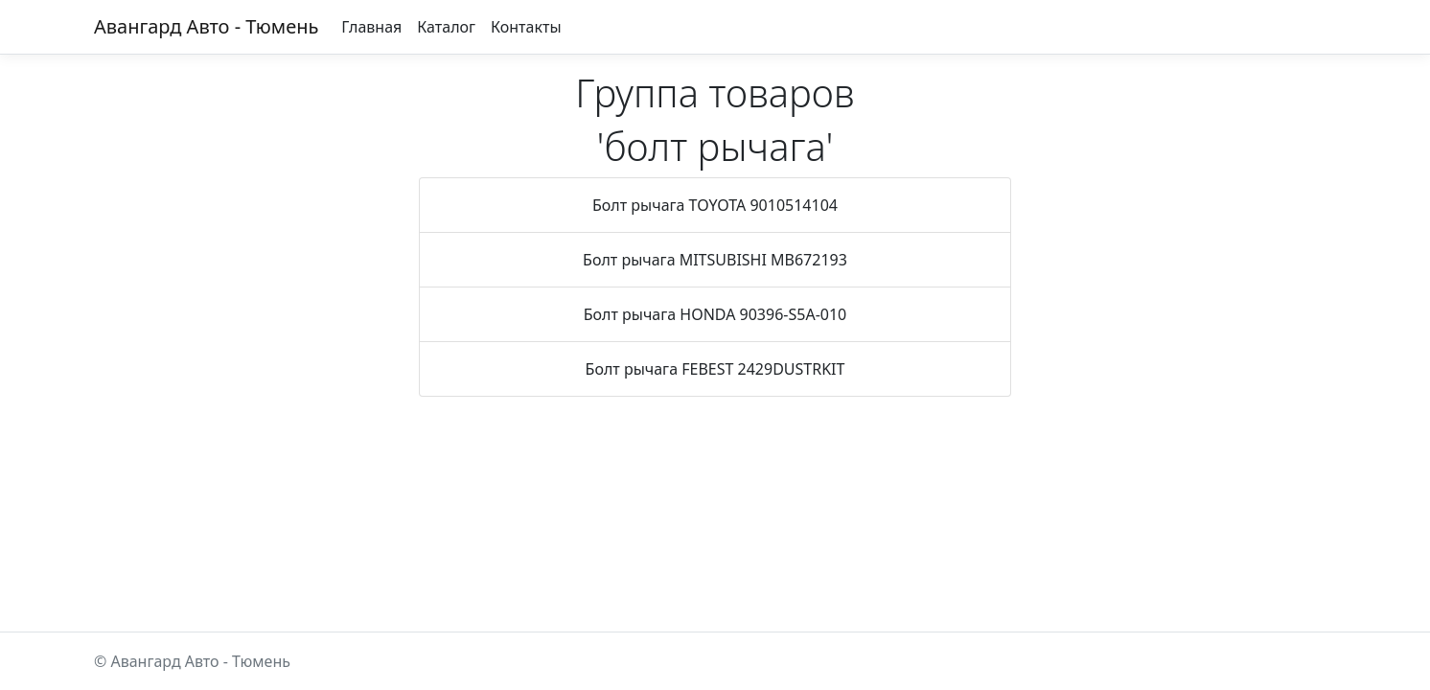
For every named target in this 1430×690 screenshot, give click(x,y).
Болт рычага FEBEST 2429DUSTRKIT (715, 369)
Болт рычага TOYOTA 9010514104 (715, 205)
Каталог (446, 26)
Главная (371, 26)
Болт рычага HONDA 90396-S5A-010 (715, 314)
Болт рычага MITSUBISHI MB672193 (715, 259)
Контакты (526, 26)
